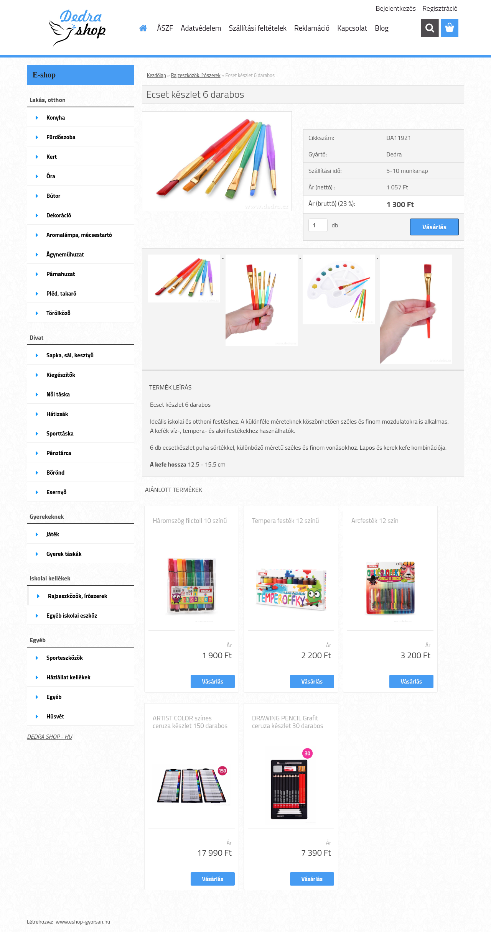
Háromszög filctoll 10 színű (190, 520)
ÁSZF (165, 27)
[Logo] (79, 28)
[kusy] (318, 225)
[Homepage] (143, 28)
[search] (429, 28)
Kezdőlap (156, 75)
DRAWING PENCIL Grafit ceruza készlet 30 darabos (287, 722)
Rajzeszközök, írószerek (196, 75)
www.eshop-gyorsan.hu (83, 921)
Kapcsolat (352, 27)
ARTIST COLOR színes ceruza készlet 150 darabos (190, 722)
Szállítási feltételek (258, 27)
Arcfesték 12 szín (375, 520)
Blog (382, 27)
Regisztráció (440, 8)
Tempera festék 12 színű (285, 520)
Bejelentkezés (396, 8)
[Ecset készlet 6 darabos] (217, 114)
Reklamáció (312, 27)
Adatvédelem (201, 27)
